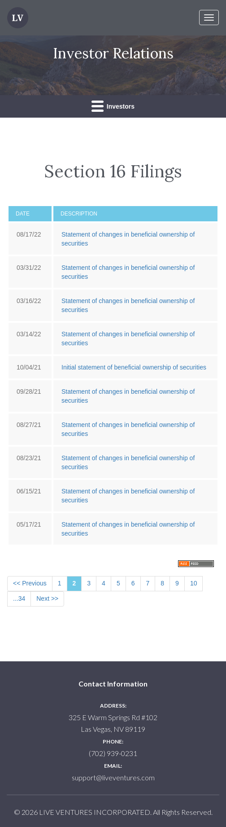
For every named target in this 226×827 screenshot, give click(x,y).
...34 (19, 598)
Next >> (47, 598)
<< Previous (30, 583)
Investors (113, 106)
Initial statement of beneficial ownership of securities (133, 367)
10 (193, 583)
